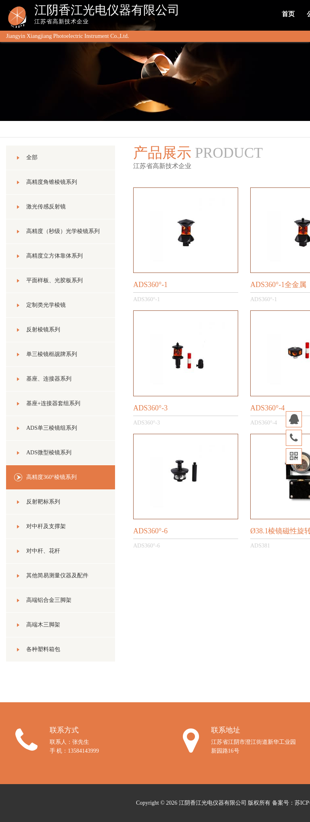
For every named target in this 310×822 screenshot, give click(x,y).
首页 (288, 13)
